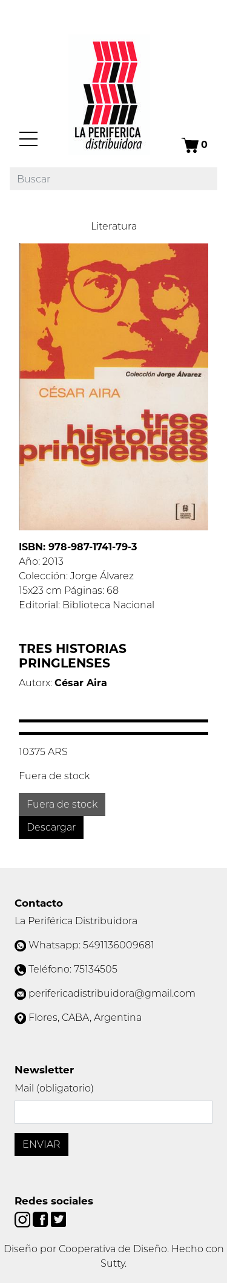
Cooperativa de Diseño (113, 1249)
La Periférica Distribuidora (76, 921)
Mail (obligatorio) (54, 1088)
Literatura (114, 226)
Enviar (41, 1144)
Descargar (51, 827)
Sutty (112, 1263)
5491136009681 (118, 945)
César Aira (80, 683)
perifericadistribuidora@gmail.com (112, 993)
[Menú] (28, 139)
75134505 (95, 969)
